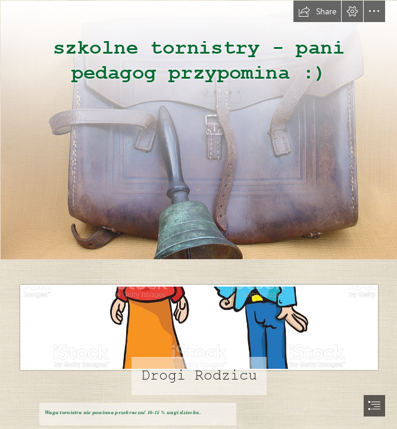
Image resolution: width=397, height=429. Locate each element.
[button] (317, 11)
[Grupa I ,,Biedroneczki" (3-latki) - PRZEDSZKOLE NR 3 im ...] (198, 329)
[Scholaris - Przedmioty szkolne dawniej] (198, 129)
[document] (198, 214)
